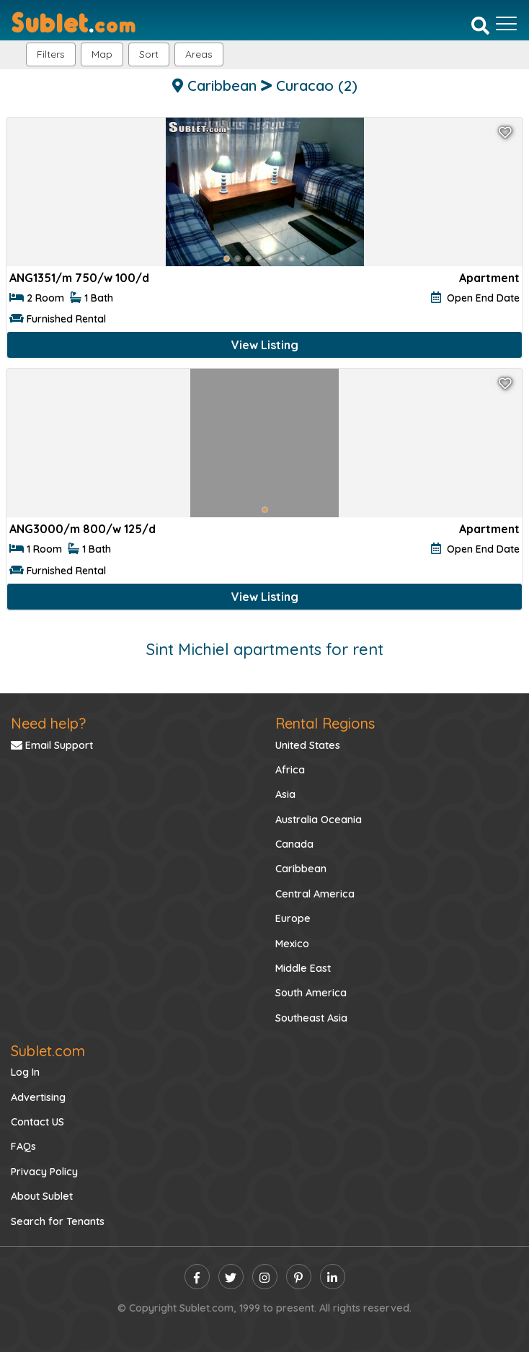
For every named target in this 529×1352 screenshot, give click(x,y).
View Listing (264, 345)
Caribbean (300, 868)
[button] (198, 54)
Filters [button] (51, 54)
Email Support (52, 745)
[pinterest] (298, 1276)
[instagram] (264, 1276)
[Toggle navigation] (506, 24)
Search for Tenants (58, 1221)
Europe (293, 918)
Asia (285, 794)
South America (311, 992)
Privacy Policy (44, 1171)
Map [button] (102, 54)
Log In (25, 1072)
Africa (290, 769)
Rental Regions (325, 723)
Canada (294, 844)
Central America (315, 893)
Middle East (303, 968)
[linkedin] (332, 1276)
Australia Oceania (318, 819)
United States (307, 745)
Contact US (37, 1121)
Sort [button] (149, 54)
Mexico (292, 943)
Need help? (48, 723)
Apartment (489, 278)
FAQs (23, 1146)
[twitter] (231, 1276)
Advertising (38, 1097)
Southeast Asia (311, 1017)
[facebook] (197, 1276)
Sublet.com (48, 1051)
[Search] (480, 25)
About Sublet (42, 1196)
